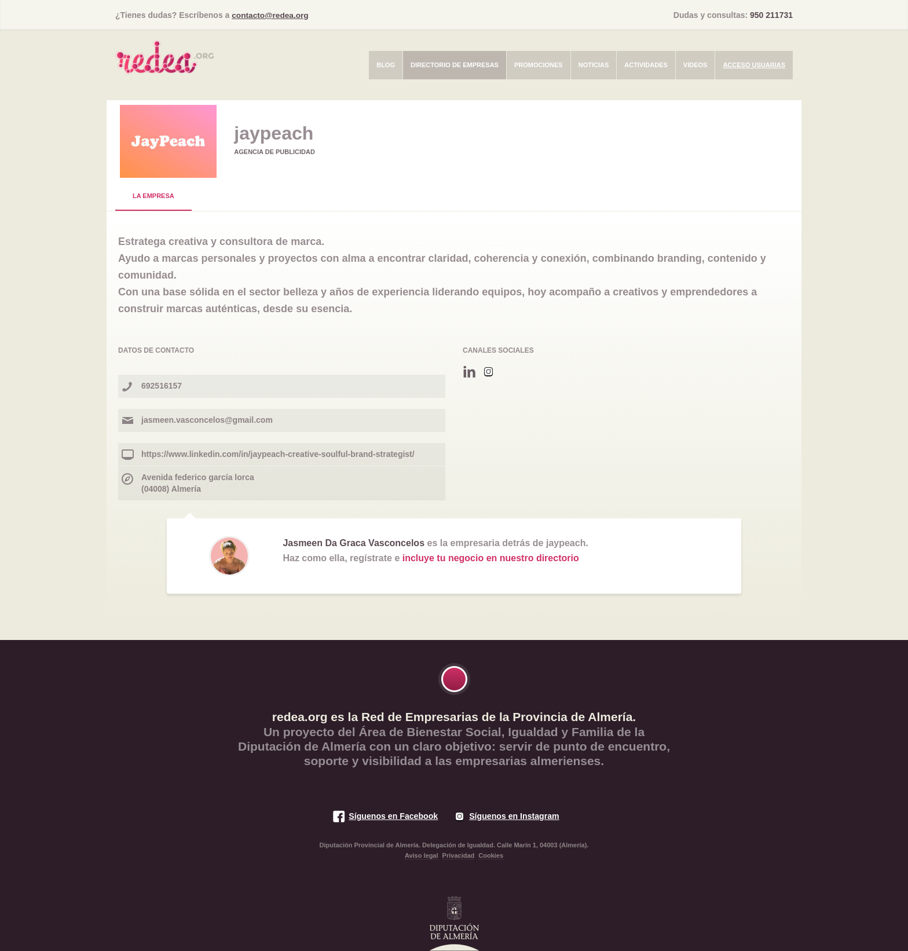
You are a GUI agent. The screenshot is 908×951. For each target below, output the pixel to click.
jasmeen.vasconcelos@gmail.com (207, 419)
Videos (695, 64)
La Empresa (153, 195)
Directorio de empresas (455, 64)
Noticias (594, 64)
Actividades (646, 64)
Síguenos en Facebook (392, 816)
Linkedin (469, 371)
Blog (385, 64)
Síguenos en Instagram (515, 816)
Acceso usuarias (754, 64)
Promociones (538, 64)
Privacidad (458, 854)
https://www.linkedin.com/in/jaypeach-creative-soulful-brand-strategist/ (278, 453)
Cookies (490, 854)
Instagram (488, 371)
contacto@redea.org (271, 15)
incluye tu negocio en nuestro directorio (490, 557)
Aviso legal (421, 854)
